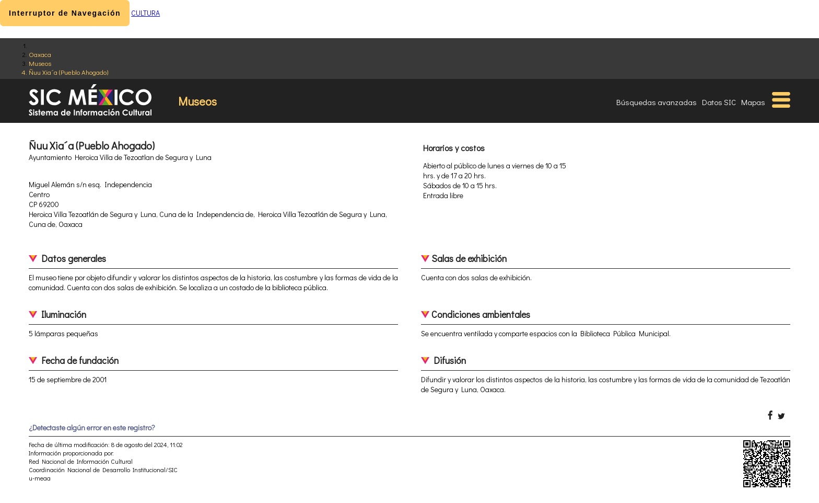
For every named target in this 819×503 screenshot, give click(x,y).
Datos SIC (719, 102)
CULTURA (145, 13)
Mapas (753, 102)
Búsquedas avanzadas (656, 102)
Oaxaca (40, 54)
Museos (40, 63)
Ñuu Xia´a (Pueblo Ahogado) (68, 71)
